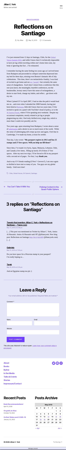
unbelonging (13, 129)
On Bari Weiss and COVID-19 (15, 418)
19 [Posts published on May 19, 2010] (44, 420)
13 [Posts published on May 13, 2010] (48, 417)
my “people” (35, 82)
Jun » (60, 429)
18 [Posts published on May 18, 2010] (40, 420)
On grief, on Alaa (10, 411)
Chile (11, 174)
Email (35, 320)
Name (9, 320)
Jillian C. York (10, 4)
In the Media (10, 373)
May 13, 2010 (32, 41)
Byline (7, 370)
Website (9, 329)
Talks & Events (11, 377)
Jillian (21, 41)
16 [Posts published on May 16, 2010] (60, 417)
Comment (10, 302)
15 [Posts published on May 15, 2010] (56, 417)
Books (7, 366)
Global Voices (18, 174)
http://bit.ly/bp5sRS (36, 237)
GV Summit (27, 174)
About (7, 363)
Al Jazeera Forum (13, 113)
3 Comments (47, 41)
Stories (7, 380)
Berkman (20, 107)
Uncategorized (33, 20)
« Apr (37, 429)
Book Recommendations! (13, 405)
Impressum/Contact (14, 384)
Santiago (34, 174)
